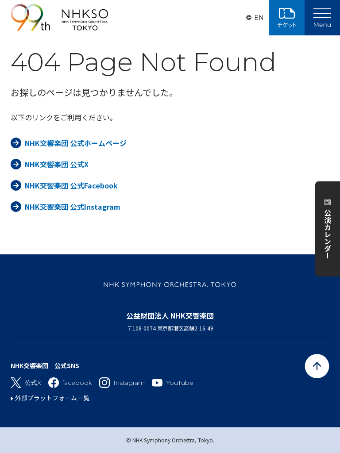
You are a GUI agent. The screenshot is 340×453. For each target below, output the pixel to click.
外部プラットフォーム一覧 (52, 397)
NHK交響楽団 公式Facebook (71, 185)
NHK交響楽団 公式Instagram (72, 206)
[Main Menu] (322, 17)
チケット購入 (287, 17)
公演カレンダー (327, 234)
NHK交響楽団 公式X (57, 164)
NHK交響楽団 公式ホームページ (76, 143)
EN (259, 18)
